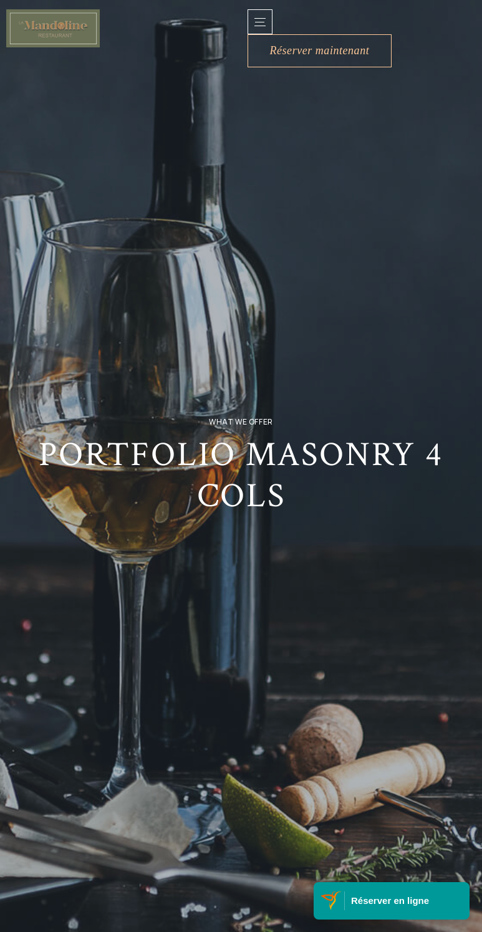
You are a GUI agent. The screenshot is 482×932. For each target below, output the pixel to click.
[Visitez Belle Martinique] (332, 900)
